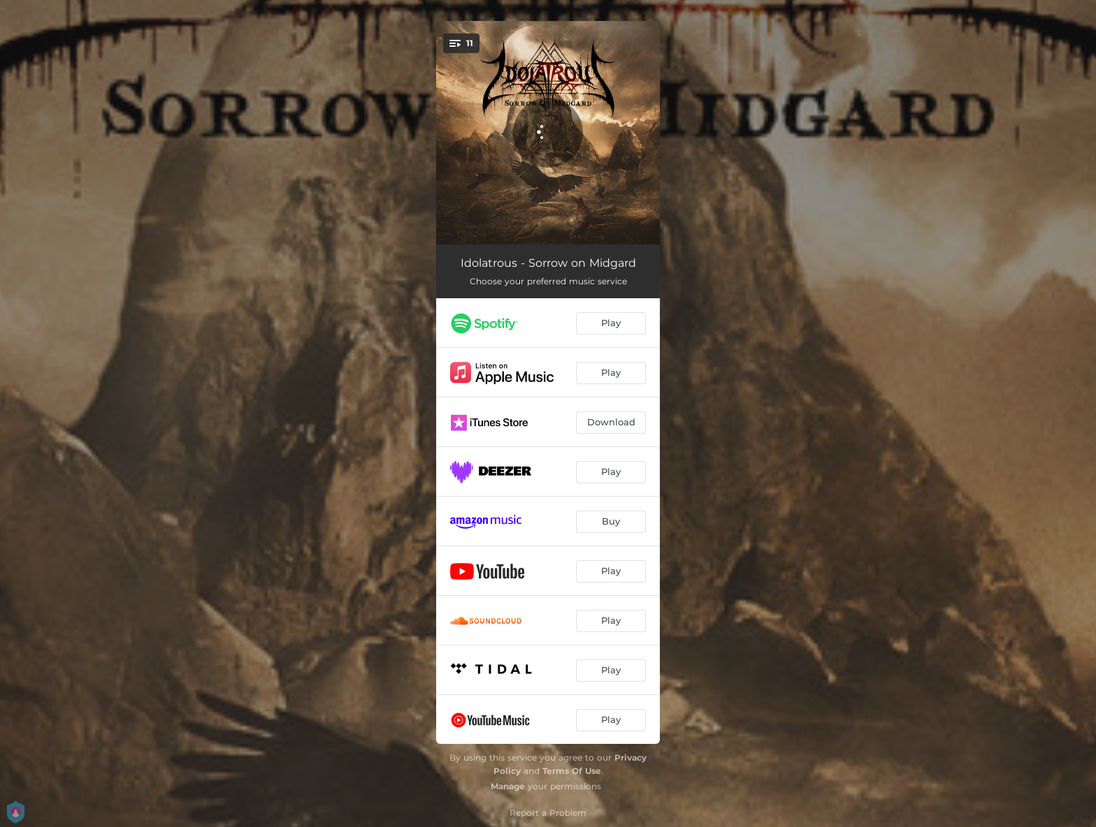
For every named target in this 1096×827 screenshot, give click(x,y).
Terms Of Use (571, 771)
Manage (508, 786)
